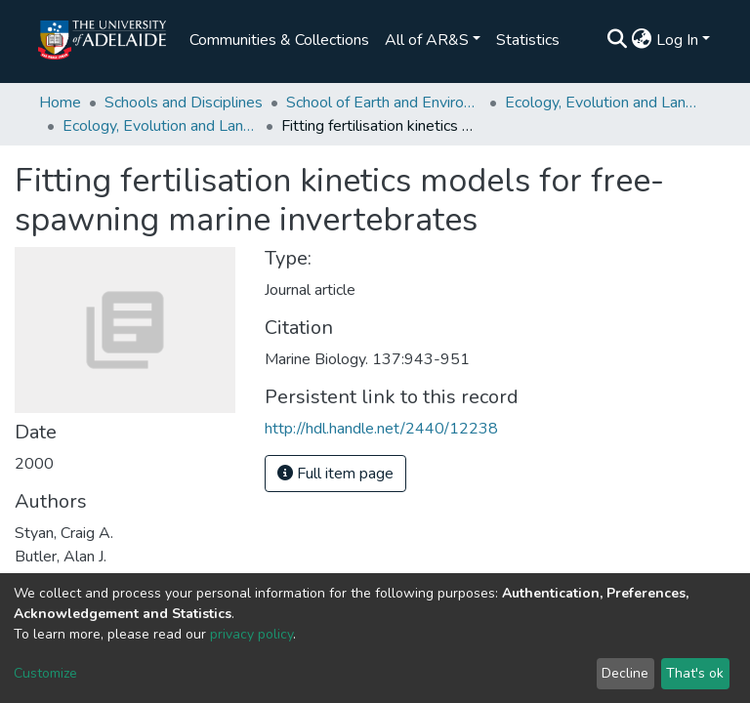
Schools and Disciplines (183, 102)
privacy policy (251, 634)
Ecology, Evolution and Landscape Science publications (160, 126)
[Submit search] (617, 40)
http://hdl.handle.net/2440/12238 (381, 428)
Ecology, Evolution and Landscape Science (602, 102)
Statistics (528, 40)
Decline (625, 673)
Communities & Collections (279, 40)
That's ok (695, 673)
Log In (677, 40)
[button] (642, 40)
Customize (45, 673)
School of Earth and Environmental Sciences (383, 102)
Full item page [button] (335, 473)
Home (60, 102)
